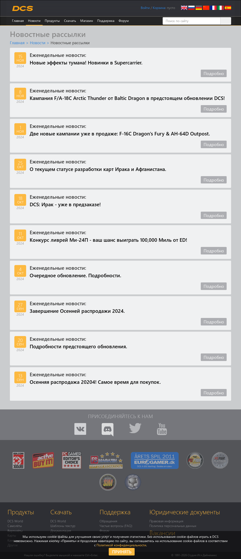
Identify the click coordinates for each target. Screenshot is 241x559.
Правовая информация (166, 521)
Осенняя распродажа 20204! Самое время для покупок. (95, 381)
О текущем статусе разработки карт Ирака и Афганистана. (98, 169)
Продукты (52, 20)
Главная (18, 20)
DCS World (15, 521)
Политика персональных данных (172, 525)
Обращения (108, 521)
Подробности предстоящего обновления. (78, 346)
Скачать (70, 20)
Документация (60, 530)
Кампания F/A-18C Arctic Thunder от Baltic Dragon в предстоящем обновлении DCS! (127, 98)
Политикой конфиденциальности (121, 545)
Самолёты (15, 525)
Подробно (214, 73)
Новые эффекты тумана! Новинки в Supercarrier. (86, 62)
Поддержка (105, 20)
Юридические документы (184, 511)
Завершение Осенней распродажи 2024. (77, 310)
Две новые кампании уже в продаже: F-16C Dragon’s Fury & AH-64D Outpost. (120, 133)
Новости (34, 20)
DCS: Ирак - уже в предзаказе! (65, 204)
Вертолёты (15, 530)
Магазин (86, 20)
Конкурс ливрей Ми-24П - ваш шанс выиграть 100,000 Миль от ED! (108, 239)
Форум (124, 20)
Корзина (159, 7)
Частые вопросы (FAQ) (116, 525)
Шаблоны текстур (62, 525)
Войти (145, 7)
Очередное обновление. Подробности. (75, 275)
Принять (122, 552)
